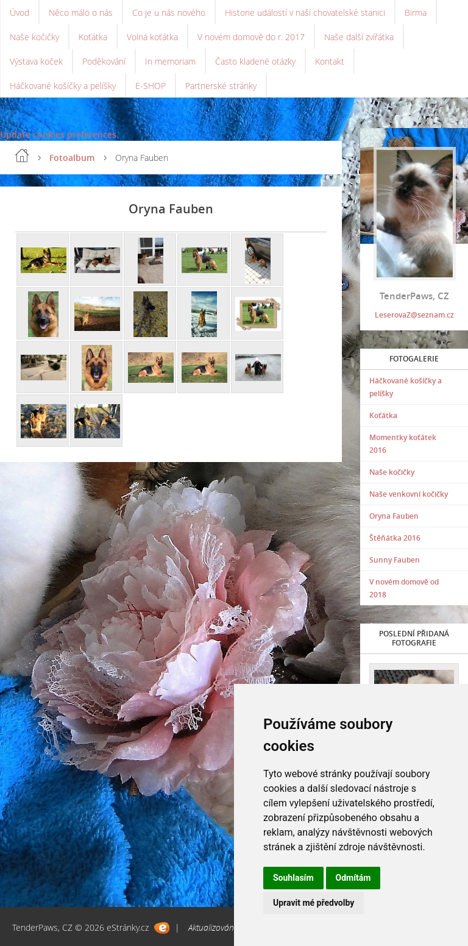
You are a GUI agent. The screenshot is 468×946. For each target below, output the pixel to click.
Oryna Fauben (394, 516)
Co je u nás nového (168, 12)
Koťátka (93, 37)
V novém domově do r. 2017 (251, 37)
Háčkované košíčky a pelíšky (63, 85)
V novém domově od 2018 (404, 588)
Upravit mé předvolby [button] (313, 903)
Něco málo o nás (81, 12)
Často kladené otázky (255, 61)
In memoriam (170, 61)
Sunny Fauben (394, 560)
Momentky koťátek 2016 (402, 443)
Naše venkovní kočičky (408, 494)
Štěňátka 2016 (394, 538)
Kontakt (329, 61)
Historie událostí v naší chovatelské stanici (305, 12)
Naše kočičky (34, 37)
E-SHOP (150, 85)
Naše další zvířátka (359, 37)
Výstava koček (36, 61)
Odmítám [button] (353, 878)
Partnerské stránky (221, 85)
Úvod (19, 12)
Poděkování (104, 61)
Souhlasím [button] (293, 878)
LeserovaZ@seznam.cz (414, 315)
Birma (416, 12)
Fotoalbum (71, 157)
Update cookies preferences (58, 134)
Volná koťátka (152, 37)
